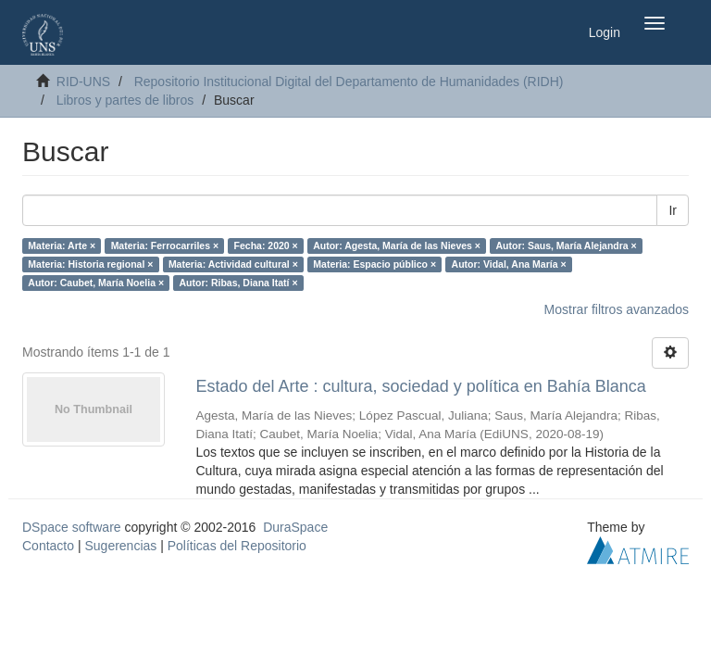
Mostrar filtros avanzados (616, 309)
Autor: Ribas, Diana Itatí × (239, 282)
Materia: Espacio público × (374, 264)
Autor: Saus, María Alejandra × (566, 245)
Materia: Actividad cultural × (233, 264)
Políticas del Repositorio (237, 545)
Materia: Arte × (61, 245)
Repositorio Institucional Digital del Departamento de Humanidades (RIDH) (349, 81)
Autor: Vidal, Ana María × (509, 264)
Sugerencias (120, 545)
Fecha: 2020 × (266, 245)
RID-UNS (83, 81)
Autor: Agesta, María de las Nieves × (396, 245)
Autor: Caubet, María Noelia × (96, 282)
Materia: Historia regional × (90, 264)
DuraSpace (295, 527)
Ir (672, 210)
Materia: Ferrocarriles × (164, 245)
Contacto (48, 545)
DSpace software (71, 527)
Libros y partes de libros (125, 100)
